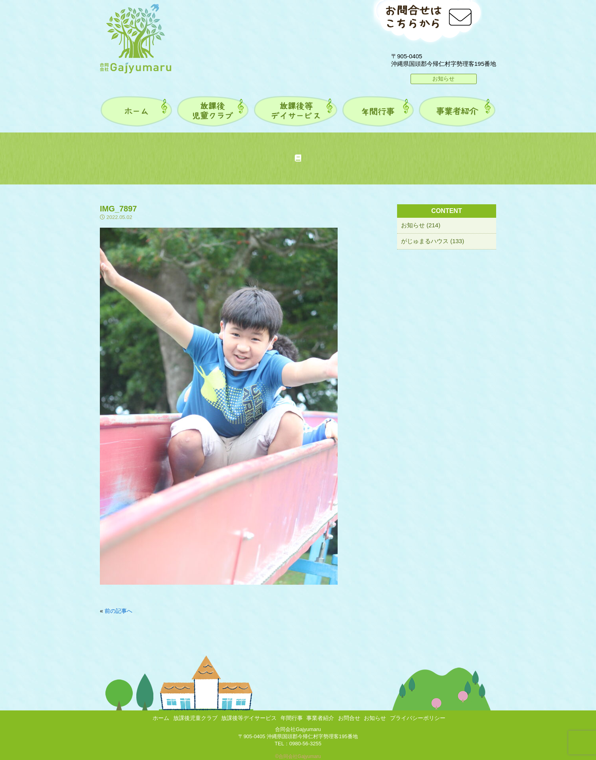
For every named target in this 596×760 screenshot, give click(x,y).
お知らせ (443, 78)
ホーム (161, 718)
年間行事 (292, 718)
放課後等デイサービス (249, 718)
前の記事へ (118, 611)
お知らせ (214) (420, 225)
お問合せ (349, 718)
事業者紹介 (320, 718)
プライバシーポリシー (417, 718)
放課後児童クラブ (195, 718)
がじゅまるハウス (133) (432, 241)
